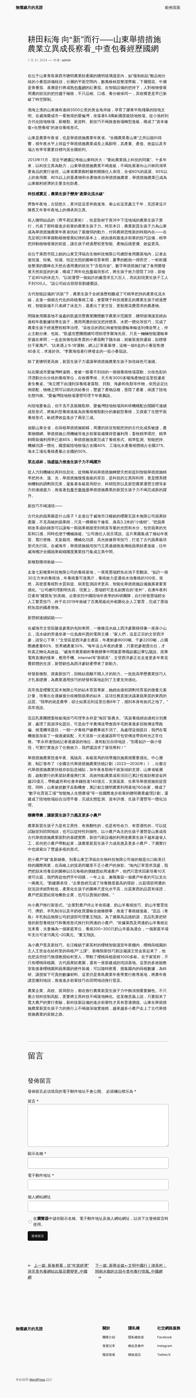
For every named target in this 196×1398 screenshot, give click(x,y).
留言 (33, 1101)
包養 (89, 271)
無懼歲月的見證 (29, 7)
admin (66, 60)
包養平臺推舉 (77, 489)
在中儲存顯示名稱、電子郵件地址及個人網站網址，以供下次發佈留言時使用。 (100, 1221)
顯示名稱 (37, 1153)
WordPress (37, 1379)
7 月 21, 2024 (37, 60)
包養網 (80, 87)
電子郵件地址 (41, 1175)
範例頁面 (172, 7)
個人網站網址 (39, 1197)
